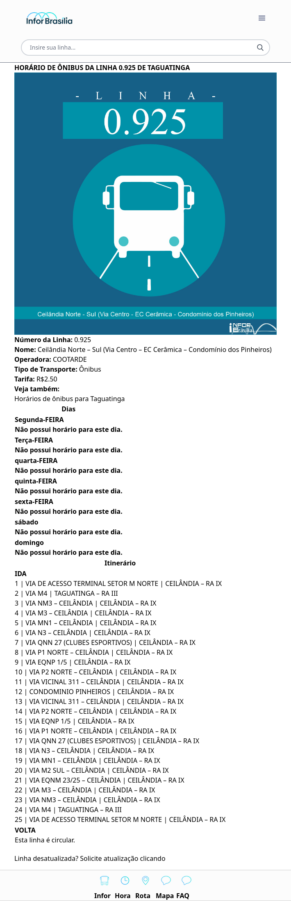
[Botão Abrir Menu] (262, 18)
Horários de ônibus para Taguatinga (69, 398)
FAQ (186, 885)
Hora (125, 885)
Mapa (166, 885)
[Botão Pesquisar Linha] (260, 47)
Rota (145, 885)
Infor (104, 885)
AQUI (175, 858)
